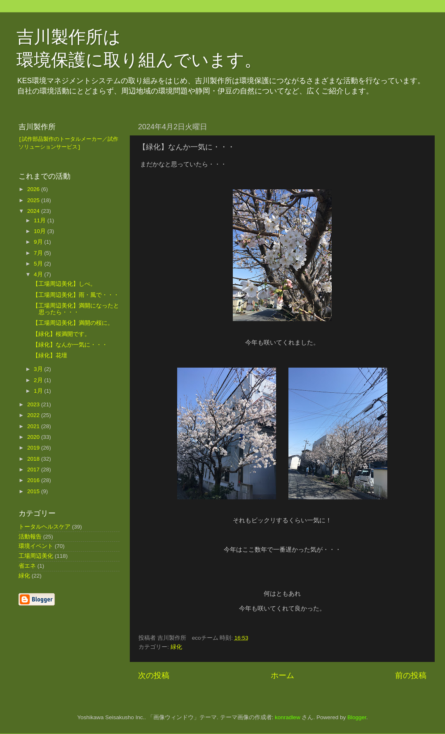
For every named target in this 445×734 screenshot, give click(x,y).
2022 (34, 416)
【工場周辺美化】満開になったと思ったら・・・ (76, 309)
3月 (39, 370)
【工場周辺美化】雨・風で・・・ (76, 295)
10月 (40, 232)
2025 (34, 201)
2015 (34, 492)
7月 (39, 253)
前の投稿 (410, 675)
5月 (39, 264)
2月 (39, 380)
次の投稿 (153, 675)
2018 (34, 459)
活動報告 (30, 537)
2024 (34, 211)
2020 (34, 437)
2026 (34, 190)
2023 (34, 405)
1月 (39, 391)
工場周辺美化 (36, 557)
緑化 (176, 647)
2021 (34, 427)
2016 (34, 481)
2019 (34, 448)
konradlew (287, 717)
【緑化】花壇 (50, 356)
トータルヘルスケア (44, 527)
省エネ (27, 567)
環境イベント (36, 547)
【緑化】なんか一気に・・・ (70, 345)
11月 (40, 221)
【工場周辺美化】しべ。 (64, 285)
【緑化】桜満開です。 (61, 334)
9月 (39, 243)
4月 (39, 275)
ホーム (282, 675)
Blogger (356, 717)
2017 (34, 470)
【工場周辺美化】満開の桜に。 (73, 324)
